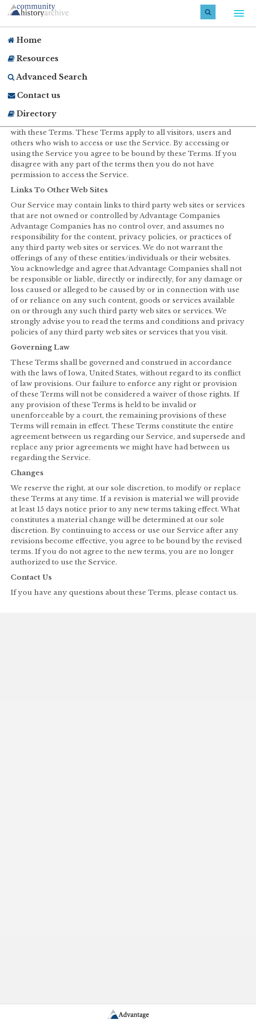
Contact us (34, 95)
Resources (33, 58)
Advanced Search (47, 76)
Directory (32, 113)
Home (24, 40)
